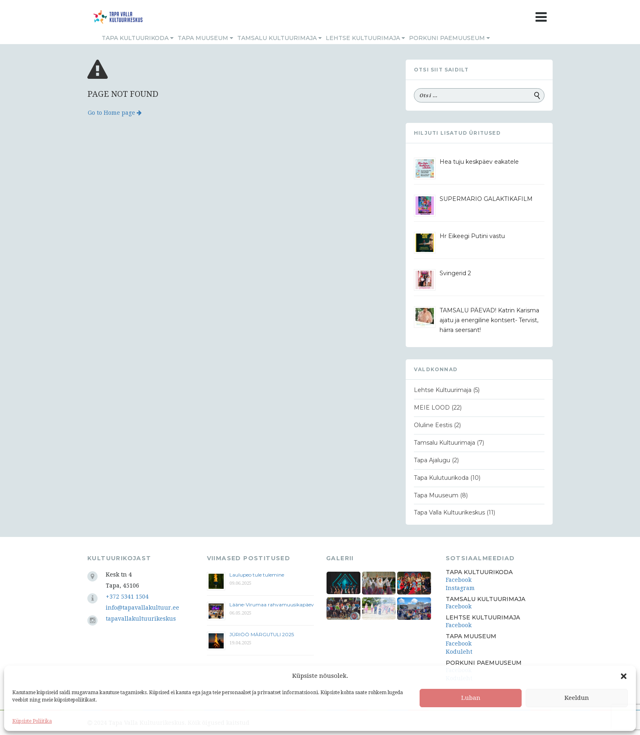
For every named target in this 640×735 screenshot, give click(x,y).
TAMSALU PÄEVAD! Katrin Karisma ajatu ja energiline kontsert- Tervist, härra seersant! (489, 320)
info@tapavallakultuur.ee (142, 607)
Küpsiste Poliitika (32, 721)
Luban (470, 698)
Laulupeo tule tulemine (257, 575)
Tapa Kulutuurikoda (441, 477)
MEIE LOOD (432, 407)
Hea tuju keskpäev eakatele (479, 161)
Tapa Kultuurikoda (137, 38)
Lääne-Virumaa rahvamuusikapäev (271, 604)
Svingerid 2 (455, 273)
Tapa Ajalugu (432, 460)
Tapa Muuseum (205, 38)
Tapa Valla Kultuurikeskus (449, 512)
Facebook (458, 580)
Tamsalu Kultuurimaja (279, 38)
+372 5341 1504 (127, 596)
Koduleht (459, 651)
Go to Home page (115, 112)
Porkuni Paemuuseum (449, 38)
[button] (624, 676)
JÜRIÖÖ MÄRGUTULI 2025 (261, 634)
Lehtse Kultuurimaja (365, 38)
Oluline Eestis (433, 425)
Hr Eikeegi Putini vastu (472, 236)
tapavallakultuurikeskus (141, 618)
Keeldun (576, 698)
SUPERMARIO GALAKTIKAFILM (486, 199)
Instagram (460, 588)
